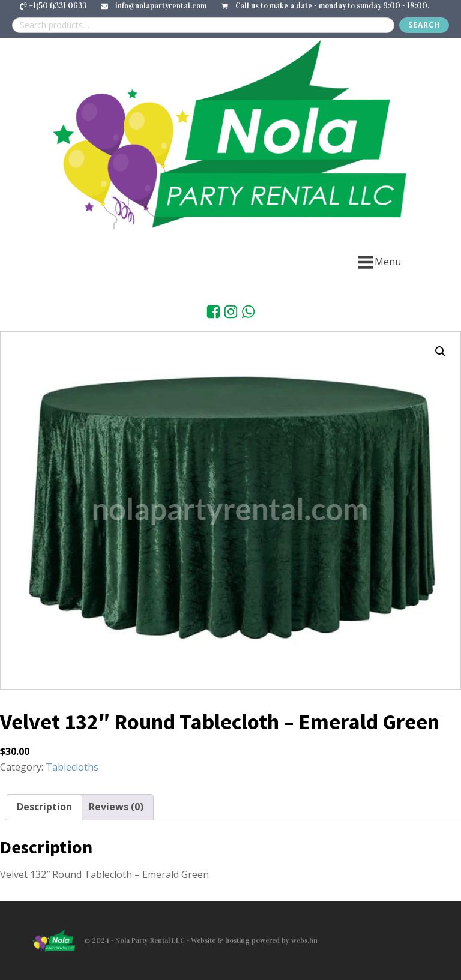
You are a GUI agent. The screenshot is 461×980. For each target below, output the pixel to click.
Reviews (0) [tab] (116, 806)
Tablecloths (72, 767)
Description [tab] (44, 806)
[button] (440, 351)
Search (424, 25)
